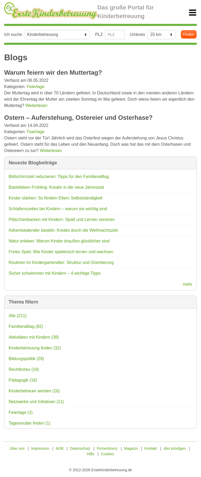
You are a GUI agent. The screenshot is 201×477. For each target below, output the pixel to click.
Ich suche (13, 34)
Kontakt (150, 448)
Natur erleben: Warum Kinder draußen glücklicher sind (59, 241)
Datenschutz (80, 448)
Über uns (17, 448)
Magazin (131, 448)
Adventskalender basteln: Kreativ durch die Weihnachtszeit (63, 230)
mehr (187, 284)
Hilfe (90, 454)
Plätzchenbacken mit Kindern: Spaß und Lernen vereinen (62, 219)
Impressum (40, 448)
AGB (60, 448)
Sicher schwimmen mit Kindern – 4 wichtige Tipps (54, 273)
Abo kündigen (174, 448)
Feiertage (35, 86)
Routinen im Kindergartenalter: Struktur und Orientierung (61, 262)
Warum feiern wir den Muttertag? (53, 72)
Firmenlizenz (107, 448)
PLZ (99, 34)
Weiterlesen (36, 105)
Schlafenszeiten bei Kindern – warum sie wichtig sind (58, 209)
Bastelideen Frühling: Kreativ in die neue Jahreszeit (56, 187)
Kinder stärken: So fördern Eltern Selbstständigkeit (55, 198)
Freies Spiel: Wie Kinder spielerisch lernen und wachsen (61, 252)
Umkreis (137, 34)
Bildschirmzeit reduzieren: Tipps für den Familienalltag (59, 176)
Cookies (107, 454)
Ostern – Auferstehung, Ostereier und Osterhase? (78, 117)
